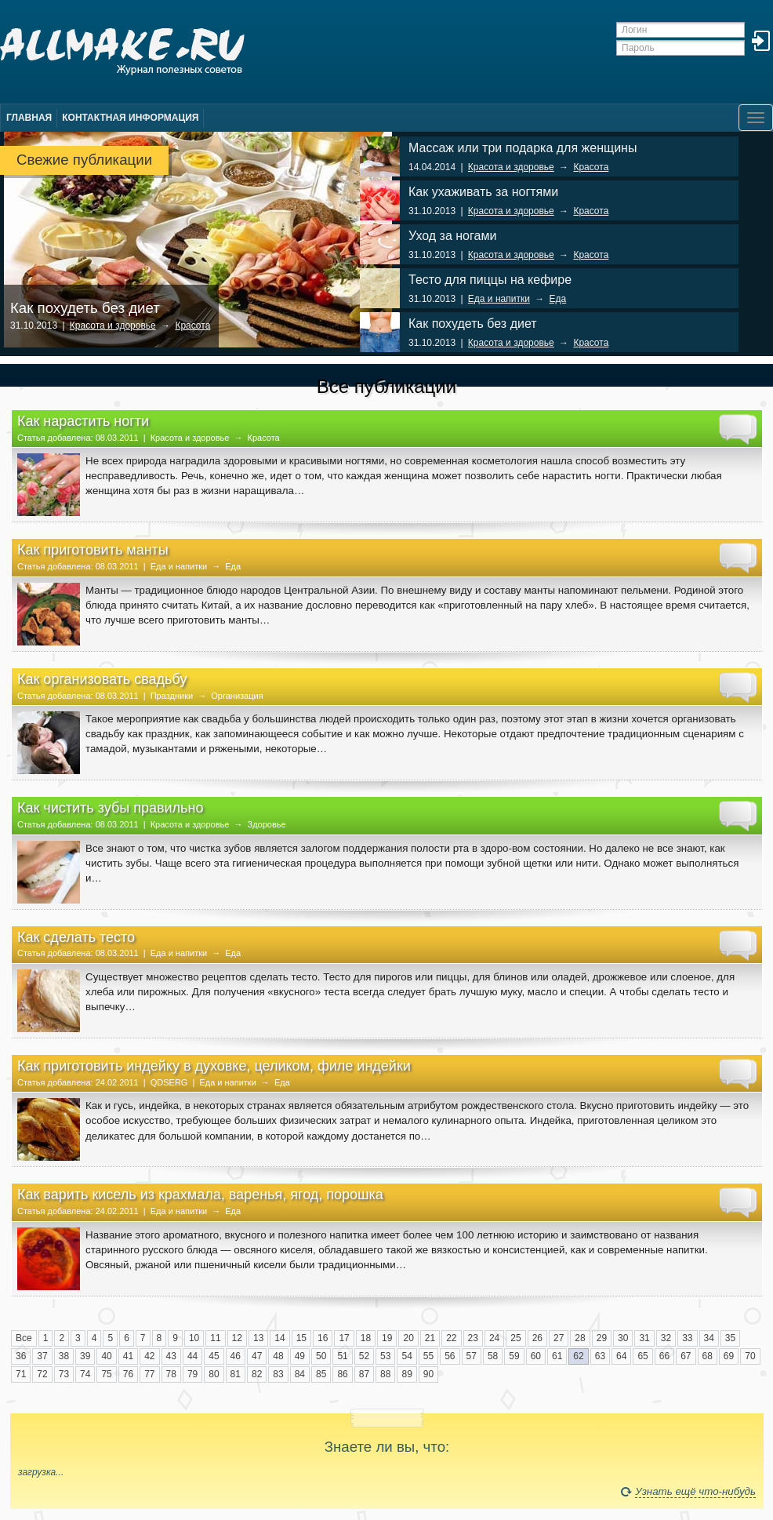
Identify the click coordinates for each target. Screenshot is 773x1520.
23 (473, 1338)
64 (621, 1356)
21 (430, 1338)
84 (300, 1374)
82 (257, 1374)
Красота (192, 325)
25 (515, 1338)
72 (42, 1374)
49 (300, 1356)
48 (278, 1356)
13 (258, 1338)
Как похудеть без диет (85, 308)
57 (471, 1356)
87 (364, 1374)
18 (366, 1338)
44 (192, 1356)
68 (707, 1356)
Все (24, 1338)
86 (342, 1374)
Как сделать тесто (76, 937)
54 (406, 1356)
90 (428, 1374)
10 (194, 1338)
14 (279, 1338)
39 (85, 1356)
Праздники (172, 695)
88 (385, 1374)
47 (257, 1356)
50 (321, 1356)
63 (600, 1356)
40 (106, 1356)
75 (106, 1374)
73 (64, 1374)
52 (364, 1356)
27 (558, 1338)
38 (64, 1356)
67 (685, 1356)
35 (730, 1338)
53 (385, 1356)
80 (214, 1374)
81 (235, 1374)
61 (557, 1356)
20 (408, 1338)
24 (494, 1338)
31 (644, 1338)
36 (21, 1356)
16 (323, 1338)
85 (321, 1374)
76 (128, 1374)
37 (42, 1356)
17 (344, 1338)
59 (514, 1356)
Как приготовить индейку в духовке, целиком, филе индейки (214, 1066)
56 (450, 1356)
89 (406, 1374)
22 (451, 1338)
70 (750, 1356)
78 (171, 1374)
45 (214, 1356)
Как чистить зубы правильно (110, 808)
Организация (237, 695)
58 (493, 1356)
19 (387, 1338)
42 (149, 1356)
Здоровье (267, 824)
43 (171, 1356)
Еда (558, 298)
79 (192, 1374)
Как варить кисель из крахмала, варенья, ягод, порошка (200, 1194)
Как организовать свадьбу (102, 679)
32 (666, 1338)
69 (729, 1356)
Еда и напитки (499, 298)
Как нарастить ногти (83, 421)
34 (709, 1338)
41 (128, 1356)
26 (537, 1338)
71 (21, 1374)
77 (149, 1374)
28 (580, 1338)
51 (342, 1356)
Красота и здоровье (113, 325)
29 (602, 1338)
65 (642, 1356)
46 (235, 1356)
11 (215, 1338)
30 (623, 1338)
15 (301, 1338)
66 (664, 1356)
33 (687, 1338)
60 (536, 1356)
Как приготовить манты (93, 550)
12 (237, 1338)
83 (278, 1374)
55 (428, 1356)
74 (85, 1374)
